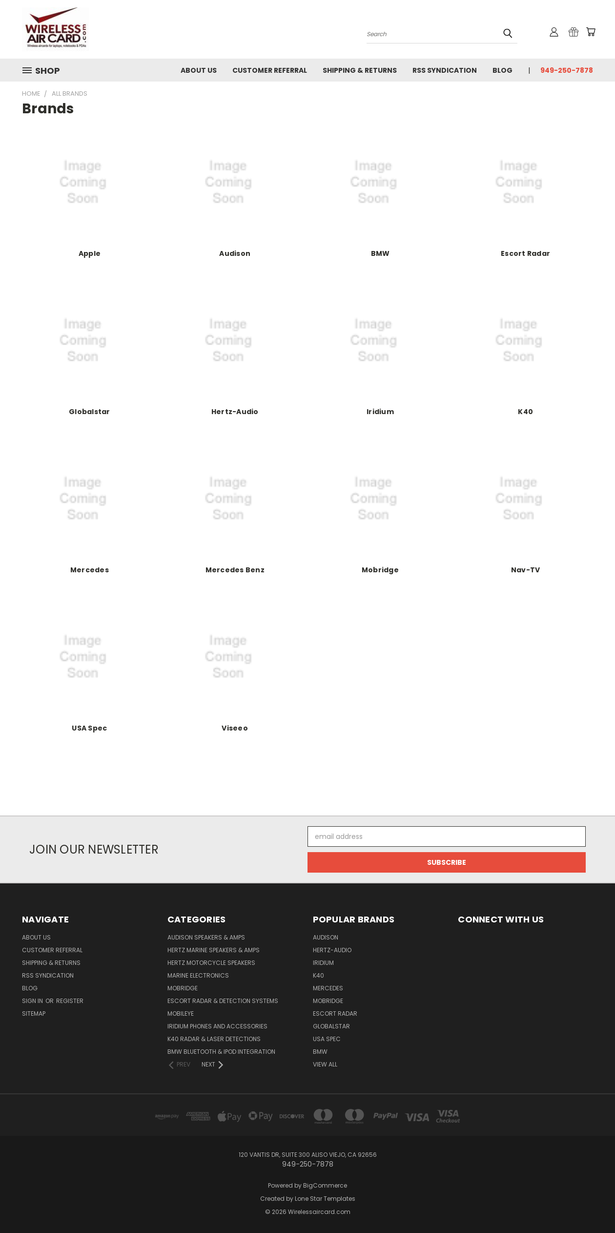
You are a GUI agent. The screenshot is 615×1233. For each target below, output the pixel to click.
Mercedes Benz (235, 570)
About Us (199, 70)
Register (69, 1001)
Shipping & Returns (360, 70)
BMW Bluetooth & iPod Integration (221, 1051)
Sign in (33, 1001)
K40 (525, 412)
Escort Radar (525, 253)
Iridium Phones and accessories (217, 1026)
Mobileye (180, 1013)
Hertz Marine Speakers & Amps (213, 950)
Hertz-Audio (235, 412)
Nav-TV (525, 570)
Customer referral (269, 70)
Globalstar (89, 412)
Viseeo (235, 728)
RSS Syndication (444, 70)
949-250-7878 (566, 70)
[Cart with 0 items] (590, 32)
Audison (234, 253)
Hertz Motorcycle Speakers (211, 963)
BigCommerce (325, 1185)
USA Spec (89, 728)
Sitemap (33, 1013)
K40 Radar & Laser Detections (214, 1039)
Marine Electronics (198, 975)
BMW (380, 253)
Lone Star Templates (325, 1198)
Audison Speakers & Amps (206, 937)
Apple (90, 253)
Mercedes (89, 570)
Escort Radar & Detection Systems (222, 1001)
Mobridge (380, 570)
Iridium (380, 412)
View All (325, 1064)
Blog (502, 70)
